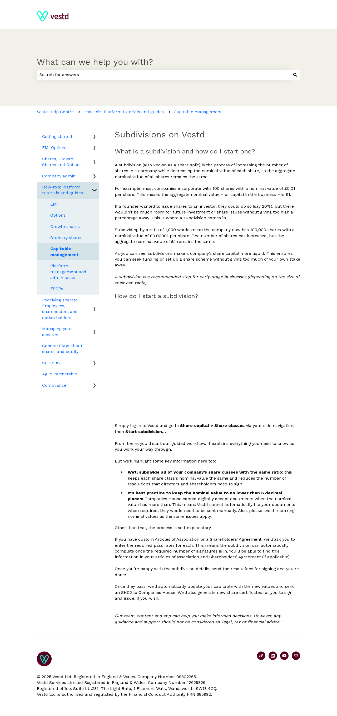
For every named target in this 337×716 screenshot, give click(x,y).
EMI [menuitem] (54, 204)
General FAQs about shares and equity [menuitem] (62, 348)
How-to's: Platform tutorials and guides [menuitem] (62, 190)
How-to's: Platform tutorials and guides (123, 111)
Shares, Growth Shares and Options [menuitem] (62, 161)
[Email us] (296, 656)
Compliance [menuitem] (54, 385)
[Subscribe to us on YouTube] (284, 656)
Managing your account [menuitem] (57, 331)
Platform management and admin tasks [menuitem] (68, 271)
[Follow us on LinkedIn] (273, 656)
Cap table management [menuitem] (64, 251)
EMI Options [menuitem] (54, 147)
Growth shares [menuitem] (65, 226)
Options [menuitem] (58, 215)
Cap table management (198, 111)
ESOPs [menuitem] (56, 288)
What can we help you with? (95, 62)
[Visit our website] (261, 656)
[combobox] (163, 75)
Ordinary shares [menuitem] (66, 237)
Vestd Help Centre (55, 111)
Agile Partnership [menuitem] (59, 373)
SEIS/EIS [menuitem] (51, 362)
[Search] (295, 75)
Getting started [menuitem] (57, 136)
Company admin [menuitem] (59, 175)
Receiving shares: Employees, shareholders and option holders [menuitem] (60, 308)
